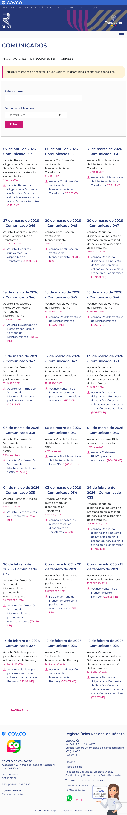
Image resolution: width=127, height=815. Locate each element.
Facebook (91, 7)
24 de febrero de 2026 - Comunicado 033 (104, 492)
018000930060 (11, 768)
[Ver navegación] (121, 34)
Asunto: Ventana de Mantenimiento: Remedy (104, 592)
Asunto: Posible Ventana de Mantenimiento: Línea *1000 (65, 460)
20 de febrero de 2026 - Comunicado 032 (20, 569)
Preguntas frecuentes (18, 7)
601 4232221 (9, 778)
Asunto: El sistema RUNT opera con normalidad (103, 456)
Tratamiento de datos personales (85, 780)
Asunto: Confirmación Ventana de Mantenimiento (63, 253)
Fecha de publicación (19, 108)
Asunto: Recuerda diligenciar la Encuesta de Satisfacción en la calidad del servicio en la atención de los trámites (23, 193)
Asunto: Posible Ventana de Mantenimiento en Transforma (107, 181)
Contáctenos (43, 7)
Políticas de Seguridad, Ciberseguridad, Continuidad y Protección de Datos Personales (93, 773)
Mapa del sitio (73, 766)
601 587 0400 (22, 784)
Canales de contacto (14, 794)
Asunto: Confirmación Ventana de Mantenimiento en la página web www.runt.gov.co (21, 613)
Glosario (70, 761)
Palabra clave (14, 91)
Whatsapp (70, 798)
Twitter (77, 800)
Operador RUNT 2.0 (66, 7)
